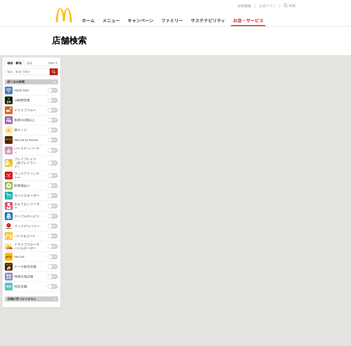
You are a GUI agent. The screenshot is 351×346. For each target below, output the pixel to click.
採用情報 (244, 5)
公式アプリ (267, 5)
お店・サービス (248, 20)
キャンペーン (140, 20)
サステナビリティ (208, 20)
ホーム (88, 20)
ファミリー (172, 20)
